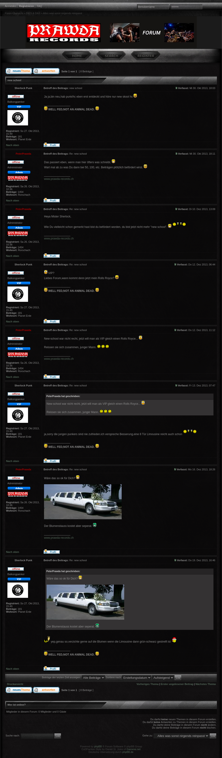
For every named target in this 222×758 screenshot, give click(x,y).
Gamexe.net (134, 749)
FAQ (39, 6)
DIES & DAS (33, 13)
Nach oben (12, 145)
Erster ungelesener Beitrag (177, 684)
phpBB (98, 746)
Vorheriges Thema (147, 684)
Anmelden (10, 6)
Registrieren (26, 6)
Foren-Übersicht (14, 13)
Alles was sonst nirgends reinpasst (62, 13)
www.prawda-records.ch (59, 179)
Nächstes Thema (206, 684)
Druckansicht (15, 684)
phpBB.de (127, 752)
